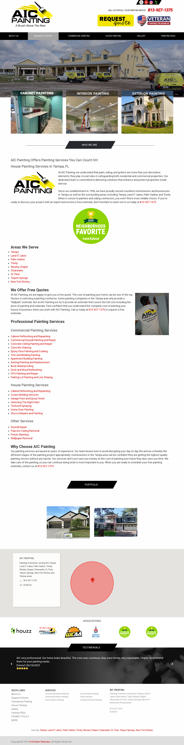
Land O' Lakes (18, 255)
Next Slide (178, 67)
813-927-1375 (160, 9)
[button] (92, 580)
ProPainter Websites (39, 741)
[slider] (22, 668)
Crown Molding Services (25, 394)
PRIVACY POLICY (20, 716)
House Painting (113, 36)
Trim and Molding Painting (25, 354)
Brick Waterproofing (22, 366)
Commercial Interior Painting (56, 697)
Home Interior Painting (89, 694)
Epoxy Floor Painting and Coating (29, 351)
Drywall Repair (19, 427)
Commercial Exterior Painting (57, 694)
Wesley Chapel (19, 266)
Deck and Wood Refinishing (26, 369)
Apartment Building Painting (26, 358)
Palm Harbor (18, 259)
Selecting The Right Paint (25, 402)
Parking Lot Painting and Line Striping (32, 377)
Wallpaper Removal (21, 438)
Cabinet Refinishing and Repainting (30, 336)
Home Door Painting (22, 409)
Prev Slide (5, 67)
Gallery (141, 36)
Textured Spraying (21, 405)
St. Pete (15, 274)
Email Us (28, 585)
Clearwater (17, 270)
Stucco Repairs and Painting (27, 413)
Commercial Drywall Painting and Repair (33, 340)
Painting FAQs (168, 36)
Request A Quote (43, 36)
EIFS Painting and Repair (24, 373)
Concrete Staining (21, 347)
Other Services (86, 697)
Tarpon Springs (19, 277)
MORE (14, 720)
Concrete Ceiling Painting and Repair (31, 343)
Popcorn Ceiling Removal (25, 430)
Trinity (14, 263)
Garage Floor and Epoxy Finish (28, 398)
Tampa (15, 251)
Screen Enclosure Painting (91, 700)
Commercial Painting (79, 36)
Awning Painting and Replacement (30, 362)
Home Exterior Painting (54, 700)
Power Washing (20, 434)
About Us (14, 36)
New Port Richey (20, 281)
